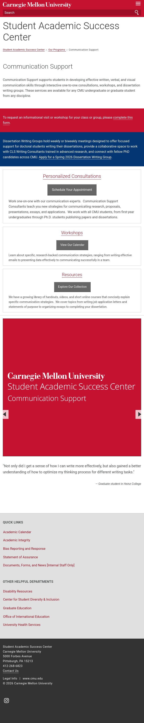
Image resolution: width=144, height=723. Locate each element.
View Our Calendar (72, 245)
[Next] (139, 414)
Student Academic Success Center (61, 31)
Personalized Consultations (72, 176)
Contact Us (11, 671)
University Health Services (21, 625)
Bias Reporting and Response (24, 549)
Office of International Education (26, 617)
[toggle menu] (138, 4)
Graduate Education (17, 608)
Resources (72, 274)
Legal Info (10, 678)
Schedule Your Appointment (72, 190)
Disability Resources (17, 591)
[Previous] (5, 414)
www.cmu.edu (33, 678)
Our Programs (57, 49)
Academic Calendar (17, 532)
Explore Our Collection (72, 287)
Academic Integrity (16, 540)
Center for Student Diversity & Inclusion (31, 599)
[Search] (72, 13)
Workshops (72, 232)
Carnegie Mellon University (61, 5)
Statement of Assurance (20, 557)
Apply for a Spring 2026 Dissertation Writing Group (75, 157)
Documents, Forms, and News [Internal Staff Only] (38, 565)
